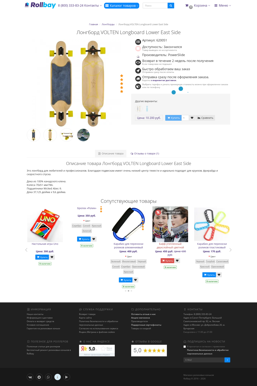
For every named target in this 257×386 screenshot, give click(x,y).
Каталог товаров (121, 5)
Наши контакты (35, 314)
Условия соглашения (38, 324)
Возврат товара (87, 314)
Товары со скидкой (141, 328)
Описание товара (111, 153)
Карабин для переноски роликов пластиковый (214, 245)
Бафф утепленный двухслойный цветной (172, 245)
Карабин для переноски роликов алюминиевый (130, 245)
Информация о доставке (40, 317)
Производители (139, 321)
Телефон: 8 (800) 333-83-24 (197, 314)
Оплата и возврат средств (40, 321)
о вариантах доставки (163, 80)
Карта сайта (85, 317)
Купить (43, 257)
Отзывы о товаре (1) (144, 153)
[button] (197, 6)
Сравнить (205, 117)
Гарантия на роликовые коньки (43, 328)
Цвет (89, 220)
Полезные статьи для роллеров (43, 346)
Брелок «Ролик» (88, 208)
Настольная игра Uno (47, 243)
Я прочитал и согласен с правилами (206, 350)
